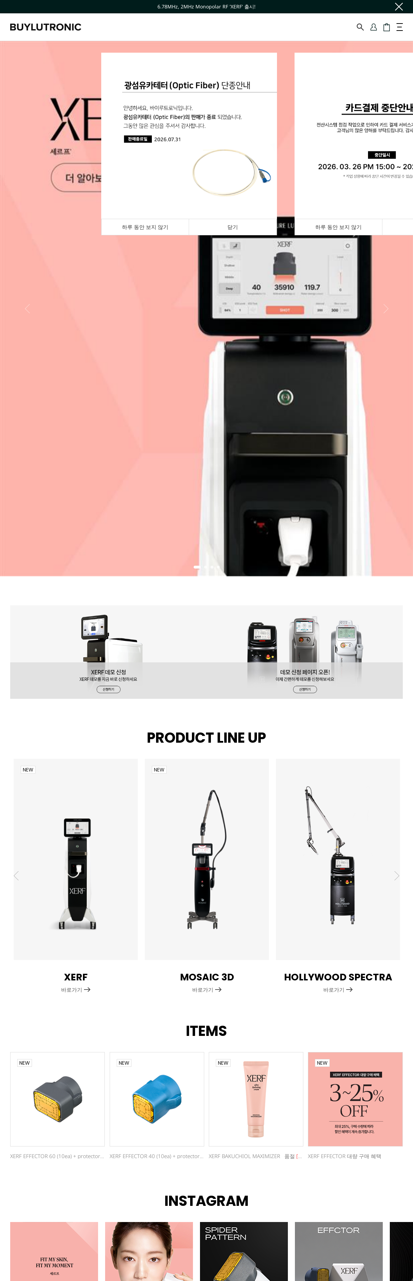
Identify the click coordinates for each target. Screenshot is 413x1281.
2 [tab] (207, 569)
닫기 (232, 226)
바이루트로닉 (45, 27)
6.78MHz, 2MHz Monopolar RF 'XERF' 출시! (206, 6)
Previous (27, 308)
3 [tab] (214, 569)
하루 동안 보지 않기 (338, 226)
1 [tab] (197, 569)
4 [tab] (220, 569)
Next (385, 308)
